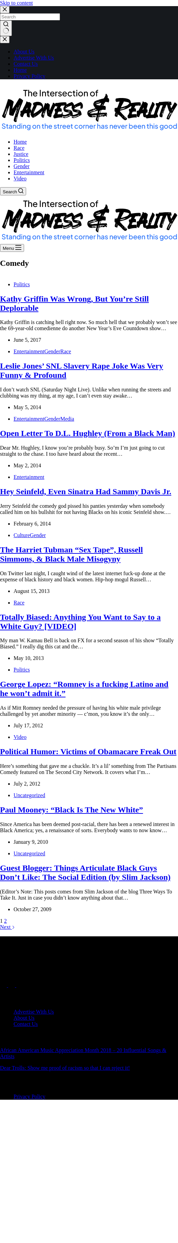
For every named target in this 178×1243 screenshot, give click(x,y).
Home (20, 70)
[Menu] (12, 248)
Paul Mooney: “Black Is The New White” (71, 809)
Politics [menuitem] (22, 160)
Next (7, 927)
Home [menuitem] (20, 142)
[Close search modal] (4, 9)
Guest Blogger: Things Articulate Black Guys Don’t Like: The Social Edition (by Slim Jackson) (85, 872)
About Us (24, 51)
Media (67, 419)
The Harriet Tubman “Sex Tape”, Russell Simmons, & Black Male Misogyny (71, 554)
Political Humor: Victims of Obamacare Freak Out (88, 751)
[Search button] (6, 28)
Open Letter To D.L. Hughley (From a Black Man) (87, 433)
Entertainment (29, 351)
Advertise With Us (34, 58)
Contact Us (26, 64)
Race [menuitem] (19, 148)
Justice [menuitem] (21, 154)
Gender (52, 351)
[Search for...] (30, 16)
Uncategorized (29, 795)
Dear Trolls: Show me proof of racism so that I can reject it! (65, 1068)
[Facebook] (4, 985)
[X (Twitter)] (12, 985)
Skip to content (16, 3)
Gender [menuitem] (21, 166)
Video (20, 737)
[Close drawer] (4, 39)
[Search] (13, 191)
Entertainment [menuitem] (29, 172)
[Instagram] (19, 985)
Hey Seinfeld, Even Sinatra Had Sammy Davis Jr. (85, 491)
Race (65, 351)
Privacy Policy (29, 76)
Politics (22, 284)
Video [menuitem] (20, 178)
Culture (22, 535)
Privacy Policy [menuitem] (29, 1096)
